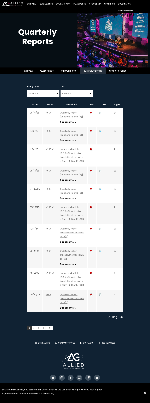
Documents (68, 123)
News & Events (46, 4)
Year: (63, 88)
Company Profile (66, 344)
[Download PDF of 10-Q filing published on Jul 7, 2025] (91, 190)
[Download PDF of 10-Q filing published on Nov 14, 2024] (91, 230)
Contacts (88, 344)
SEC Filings (109, 4)
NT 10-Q (50, 150)
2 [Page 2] (34, 330)
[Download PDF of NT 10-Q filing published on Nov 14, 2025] (91, 150)
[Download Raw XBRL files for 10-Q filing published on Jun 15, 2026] (100, 114)
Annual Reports (68, 72)
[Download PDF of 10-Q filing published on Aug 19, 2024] (91, 252)
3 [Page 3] (39, 330)
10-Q (48, 114)
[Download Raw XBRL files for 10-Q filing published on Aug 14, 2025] (100, 172)
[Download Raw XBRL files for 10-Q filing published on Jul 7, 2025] (100, 190)
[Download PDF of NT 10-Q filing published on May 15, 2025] (91, 208)
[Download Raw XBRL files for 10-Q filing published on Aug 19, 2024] (100, 252)
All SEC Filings (47, 72)
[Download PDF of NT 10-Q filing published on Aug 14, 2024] (91, 274)
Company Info (63, 4)
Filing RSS (115, 318)
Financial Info (79, 4)
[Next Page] (49, 329)
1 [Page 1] (30, 330)
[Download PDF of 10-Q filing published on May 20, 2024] (91, 296)
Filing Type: (33, 88)
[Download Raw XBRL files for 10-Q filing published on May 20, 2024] (100, 296)
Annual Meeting (125, 10)
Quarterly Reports (92, 72)
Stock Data (95, 4)
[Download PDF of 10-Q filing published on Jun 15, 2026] (91, 114)
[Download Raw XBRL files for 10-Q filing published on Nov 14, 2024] (100, 230)
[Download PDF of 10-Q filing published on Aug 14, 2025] (91, 172)
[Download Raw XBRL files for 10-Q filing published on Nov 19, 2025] (100, 132)
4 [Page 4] (44, 330)
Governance (124, 4)
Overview (31, 4)
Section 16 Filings (117, 72)
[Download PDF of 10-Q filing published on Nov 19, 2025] (91, 132)
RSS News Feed (108, 344)
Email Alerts (44, 344)
